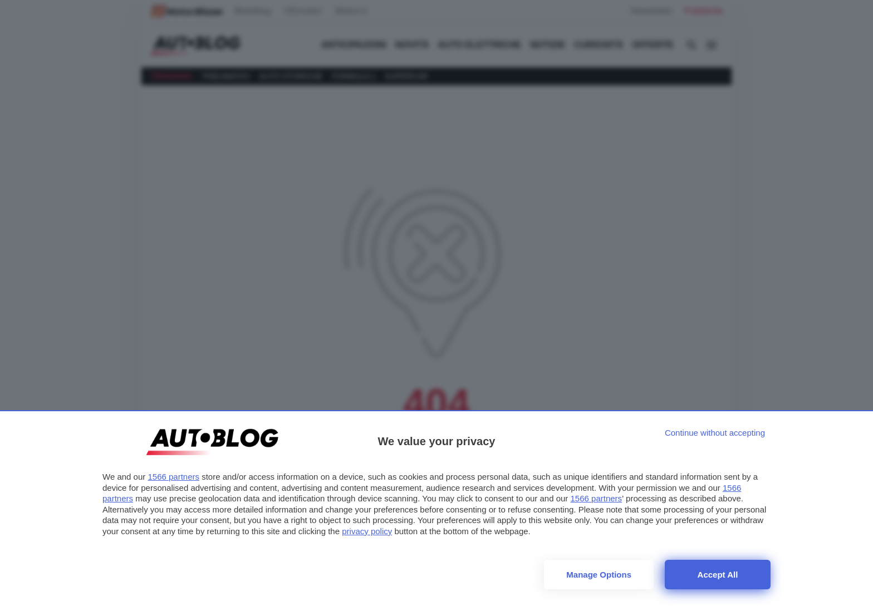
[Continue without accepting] (715, 432)
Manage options (598, 574)
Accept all (718, 574)
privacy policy (367, 531)
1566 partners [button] (173, 476)
